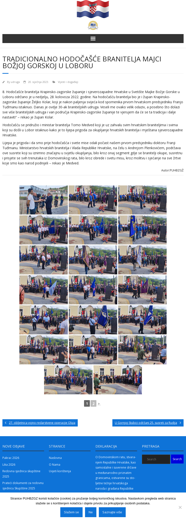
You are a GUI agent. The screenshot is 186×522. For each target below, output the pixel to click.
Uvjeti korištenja (60, 471)
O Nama (54, 465)
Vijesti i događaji (68, 82)
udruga (15, 82)
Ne (91, 512)
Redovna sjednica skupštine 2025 (21, 473)
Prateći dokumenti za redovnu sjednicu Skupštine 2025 (23, 485)
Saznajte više (112, 512)
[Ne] (180, 507)
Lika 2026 (8, 465)
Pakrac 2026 (10, 458)
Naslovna (55, 458)
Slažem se (71, 512)
